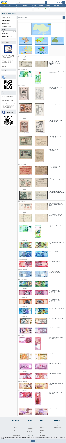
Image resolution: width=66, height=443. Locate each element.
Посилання (33, 5)
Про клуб (14, 427)
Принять (33, 441)
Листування (29, 428)
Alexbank (25, 69)
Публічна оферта (16, 435)
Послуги (14, 430)
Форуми (17, 5)
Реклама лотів (57, 427)
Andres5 (24, 59)
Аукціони (29, 433)
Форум (42, 427)
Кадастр (48, 5)
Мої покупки (30, 431)
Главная (3, 13)
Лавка (10, 5)
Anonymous (4, 72)
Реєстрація (59, 2)
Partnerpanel (57, 425)
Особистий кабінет (29, 425)
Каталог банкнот (11, 13)
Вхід (64, 2)
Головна (4, 5)
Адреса (41, 5)
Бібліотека (56, 5)
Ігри (63, 5)
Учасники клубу (16, 432)
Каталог (25, 5)
